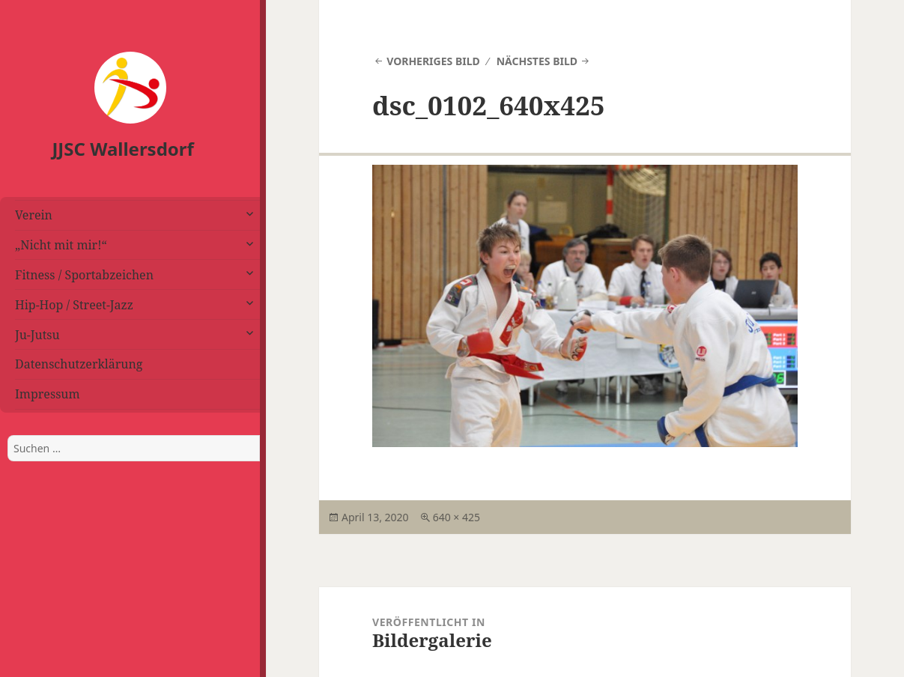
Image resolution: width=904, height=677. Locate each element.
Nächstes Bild (537, 61)
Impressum (47, 394)
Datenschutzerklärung (78, 364)
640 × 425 (456, 517)
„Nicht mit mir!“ (61, 245)
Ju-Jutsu (37, 335)
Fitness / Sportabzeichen (84, 275)
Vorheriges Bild (433, 61)
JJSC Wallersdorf (122, 148)
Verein (33, 215)
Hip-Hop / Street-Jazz (74, 305)
